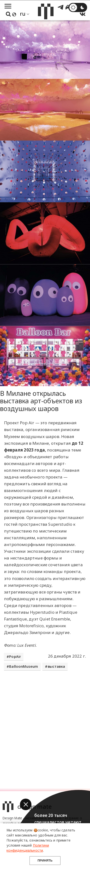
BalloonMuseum (23, 666)
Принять (44, 860)
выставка (56, 666)
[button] (25, 804)
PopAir (15, 656)
